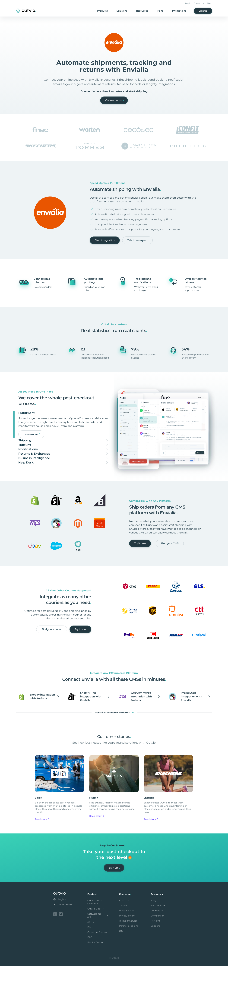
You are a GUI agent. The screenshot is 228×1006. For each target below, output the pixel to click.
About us (124, 940)
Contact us (199, 3)
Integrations (179, 10)
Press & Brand (126, 950)
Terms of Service (128, 961)
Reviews (155, 961)
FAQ (209, 3)
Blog (153, 940)
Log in (188, 3)
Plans (160, 10)
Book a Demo (95, 982)
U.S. (121, 971)
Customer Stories (97, 972)
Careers (123, 945)
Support (155, 966)
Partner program (128, 966)
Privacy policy (127, 956)
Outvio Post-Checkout (98, 942)
